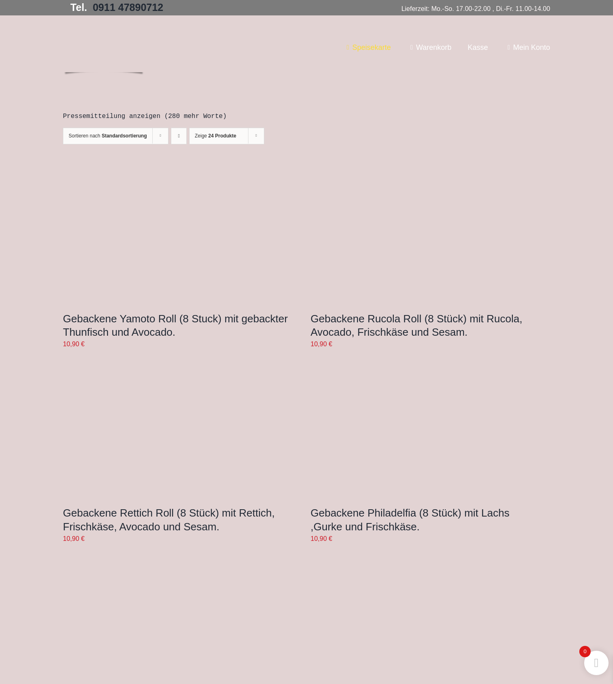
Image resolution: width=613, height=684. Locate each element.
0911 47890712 (128, 7)
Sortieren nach (108, 136)
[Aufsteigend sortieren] (179, 136)
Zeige (215, 136)
